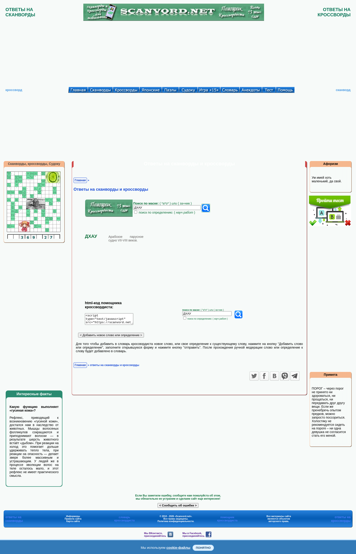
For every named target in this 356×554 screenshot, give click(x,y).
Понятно (203, 547)
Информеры (73, 516)
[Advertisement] (178, 52)
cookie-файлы (178, 547)
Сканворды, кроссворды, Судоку (34, 164)
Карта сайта (73, 521)
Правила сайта (73, 519)
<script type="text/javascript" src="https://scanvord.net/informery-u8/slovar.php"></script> (112, 320)
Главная (80, 180)
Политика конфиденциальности (176, 521)
